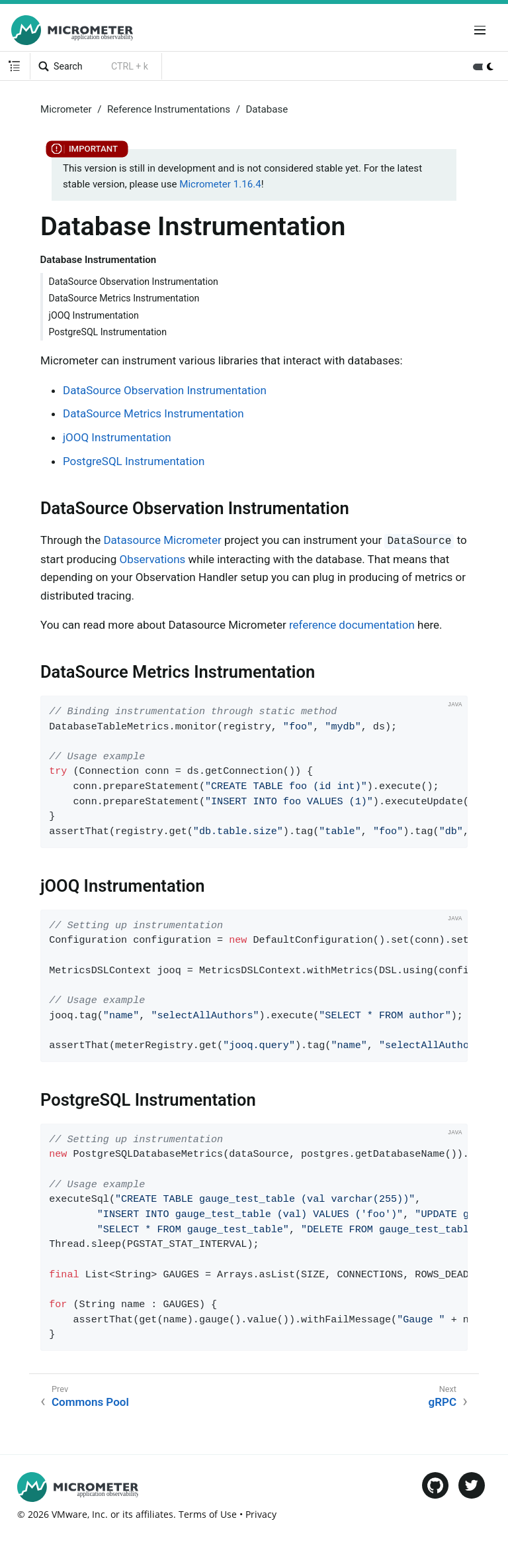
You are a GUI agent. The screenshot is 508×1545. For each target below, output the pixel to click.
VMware (69, 1514)
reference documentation (352, 624)
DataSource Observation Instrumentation (133, 281)
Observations (153, 559)
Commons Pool (90, 1402)
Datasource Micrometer (162, 540)
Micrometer (66, 109)
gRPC (443, 1402)
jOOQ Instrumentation (94, 315)
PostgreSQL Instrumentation (108, 332)
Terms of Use (208, 1514)
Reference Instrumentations (168, 109)
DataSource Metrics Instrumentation (124, 298)
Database (266, 109)
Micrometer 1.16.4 (220, 184)
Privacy (260, 1514)
